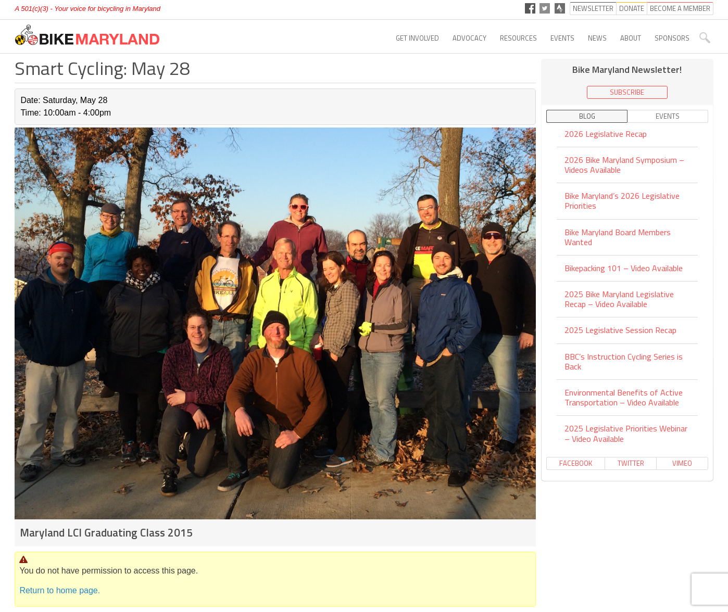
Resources (518, 38)
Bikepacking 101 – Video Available (623, 268)
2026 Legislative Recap (605, 134)
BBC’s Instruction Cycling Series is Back (623, 361)
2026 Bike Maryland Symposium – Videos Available (624, 165)
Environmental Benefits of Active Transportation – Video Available (623, 397)
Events (562, 38)
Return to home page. (59, 590)
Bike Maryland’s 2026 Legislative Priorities (622, 200)
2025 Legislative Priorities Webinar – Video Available (625, 433)
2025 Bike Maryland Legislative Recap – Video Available (619, 299)
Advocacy (469, 38)
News (597, 38)
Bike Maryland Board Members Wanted (617, 237)
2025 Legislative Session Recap (620, 330)
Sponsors (672, 38)
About (630, 38)
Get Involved (417, 38)
